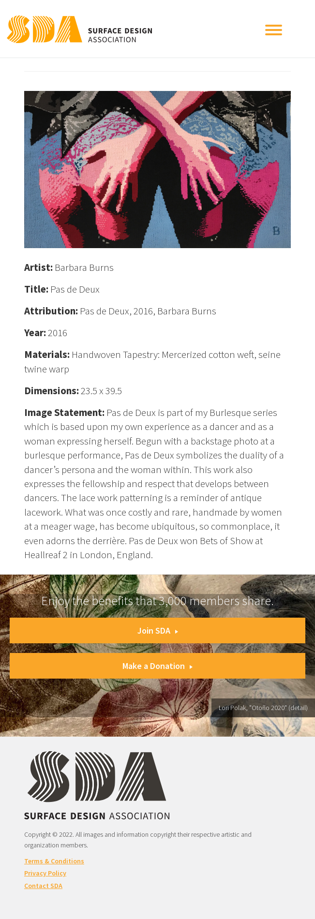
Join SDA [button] (157, 630)
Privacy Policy (45, 873)
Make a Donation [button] (157, 665)
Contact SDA (43, 885)
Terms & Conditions (54, 861)
